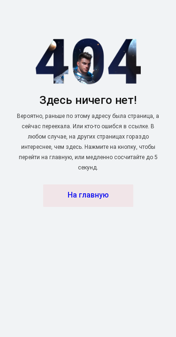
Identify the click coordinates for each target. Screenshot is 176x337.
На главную (88, 195)
